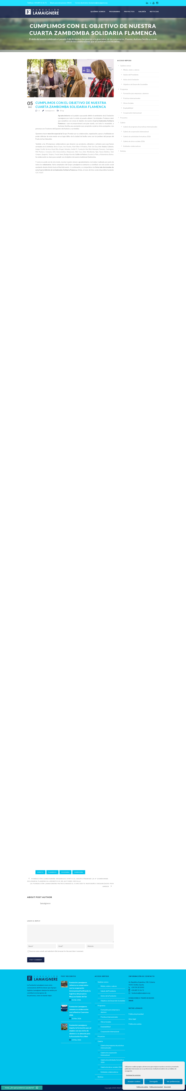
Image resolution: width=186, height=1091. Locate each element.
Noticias (154, 11)
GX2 (54, 152)
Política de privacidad (156, 1087)
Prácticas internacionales (131, 98)
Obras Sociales (128, 103)
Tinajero (51, 154)
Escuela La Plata (93, 154)
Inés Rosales (67, 147)
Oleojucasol (70, 152)
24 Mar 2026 (76, 1040)
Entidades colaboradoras (132, 146)
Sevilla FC (74, 149)
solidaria (65, 872)
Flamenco (52, 872)
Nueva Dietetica (104, 152)
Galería (142, 11)
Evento (40, 872)
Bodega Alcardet (69, 154)
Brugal (61, 149)
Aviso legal (167, 1087)
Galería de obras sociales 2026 (134, 141)
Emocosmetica (61, 152)
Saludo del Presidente (130, 75)
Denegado (153, 1081)
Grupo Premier (68, 134)
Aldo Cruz (78, 152)
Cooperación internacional (132, 113)
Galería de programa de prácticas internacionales (140, 127)
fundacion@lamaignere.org (98, 3)
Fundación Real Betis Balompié (88, 149)
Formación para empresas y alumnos (136, 93)
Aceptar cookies (134, 1081)
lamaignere (50, 111)
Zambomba (78, 872)
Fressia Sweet (59, 154)
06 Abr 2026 (76, 1000)
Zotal (84, 152)
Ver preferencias (173, 1081)
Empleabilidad (128, 108)
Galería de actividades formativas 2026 (137, 136)
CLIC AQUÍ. (39, 172)
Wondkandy (90, 152)
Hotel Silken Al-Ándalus (79, 147)
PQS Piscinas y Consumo (43, 152)
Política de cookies (142, 1087)
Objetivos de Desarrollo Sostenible (135, 84)
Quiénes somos (98, 11)
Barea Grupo (58, 147)
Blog (62, 111)
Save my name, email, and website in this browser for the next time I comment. (57, 951)
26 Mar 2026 (76, 1018)
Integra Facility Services (43, 149)
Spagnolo (45, 154)
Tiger (96, 152)
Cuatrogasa (109, 149)
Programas (114, 11)
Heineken (67, 149)
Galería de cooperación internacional (136, 132)
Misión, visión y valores (131, 70)
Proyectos (129, 11)
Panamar (102, 149)
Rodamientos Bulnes (106, 154)
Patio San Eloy (93, 147)
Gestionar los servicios (133, 1075)
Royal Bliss (54, 149)
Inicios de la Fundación (131, 80)
